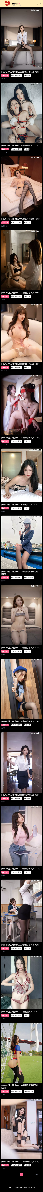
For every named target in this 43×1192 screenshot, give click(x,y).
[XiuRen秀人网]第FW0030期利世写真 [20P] (19, 504)
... (31, 1175)
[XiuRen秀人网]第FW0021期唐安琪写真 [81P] (20, 1161)
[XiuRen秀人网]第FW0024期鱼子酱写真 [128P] (20, 945)
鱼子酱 (27, 75)
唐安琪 (27, 798)
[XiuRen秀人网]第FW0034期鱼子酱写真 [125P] (20, 219)
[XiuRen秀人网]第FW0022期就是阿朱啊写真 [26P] (19, 1086)
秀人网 (5, 75)
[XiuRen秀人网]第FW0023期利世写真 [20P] (19, 1011)
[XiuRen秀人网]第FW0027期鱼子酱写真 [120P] (20, 721)
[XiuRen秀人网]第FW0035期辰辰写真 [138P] (19, 145)
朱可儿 (27, 367)
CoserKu (31, 1187)
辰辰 (26, 149)
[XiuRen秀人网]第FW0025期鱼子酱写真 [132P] (20, 868)
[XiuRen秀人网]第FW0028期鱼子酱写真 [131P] (20, 647)
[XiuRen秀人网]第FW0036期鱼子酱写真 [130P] (20, 72)
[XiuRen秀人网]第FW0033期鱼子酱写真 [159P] (20, 292)
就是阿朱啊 (28, 578)
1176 (35, 1175)
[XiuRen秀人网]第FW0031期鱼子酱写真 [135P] (20, 437)
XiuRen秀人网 (16, 75)
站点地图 (24, 1187)
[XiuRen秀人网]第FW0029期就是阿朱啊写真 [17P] (19, 572)
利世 (26, 508)
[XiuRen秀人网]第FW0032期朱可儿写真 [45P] (20, 364)
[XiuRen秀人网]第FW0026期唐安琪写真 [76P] (20, 795)
